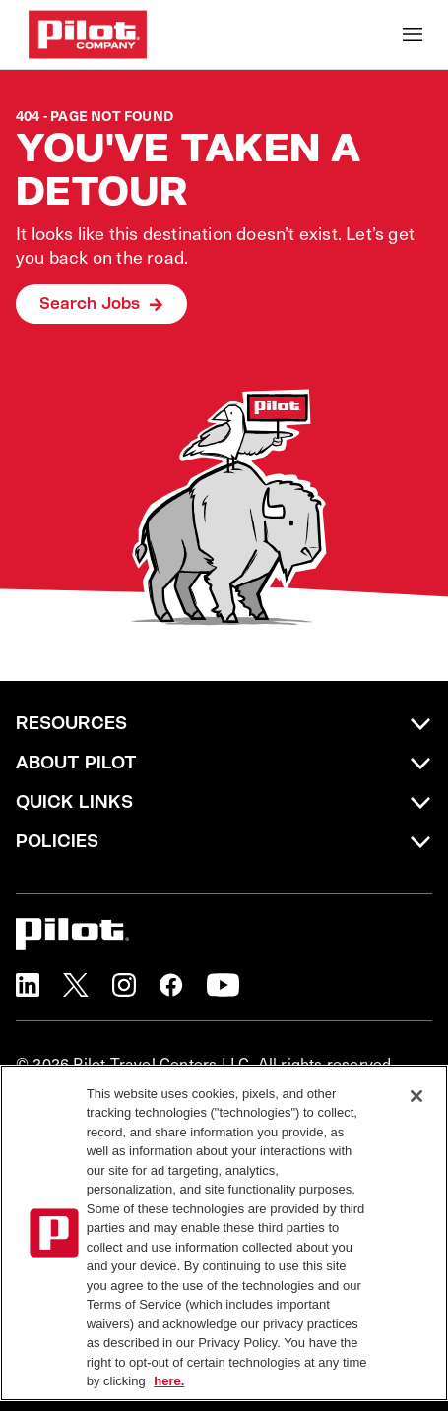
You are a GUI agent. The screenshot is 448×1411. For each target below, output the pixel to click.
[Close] (416, 1096)
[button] (27, 985)
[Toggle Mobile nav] (412, 34)
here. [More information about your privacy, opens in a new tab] (169, 1381)
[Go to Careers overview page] (88, 34)
